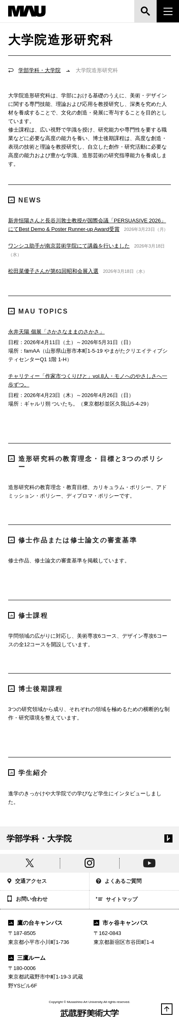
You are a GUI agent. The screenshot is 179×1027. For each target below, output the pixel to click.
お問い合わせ (27, 899)
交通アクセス (27, 882)
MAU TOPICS (38, 311)
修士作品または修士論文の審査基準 (72, 540)
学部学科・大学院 (39, 70)
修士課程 (28, 615)
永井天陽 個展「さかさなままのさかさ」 (56, 332)
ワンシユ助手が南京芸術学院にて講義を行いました (69, 246)
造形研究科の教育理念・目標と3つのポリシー (86, 462)
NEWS (24, 200)
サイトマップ (117, 900)
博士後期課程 (35, 688)
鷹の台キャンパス (35, 923)
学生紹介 (28, 772)
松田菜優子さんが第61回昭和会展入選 (53, 271)
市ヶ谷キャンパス (121, 923)
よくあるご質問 (119, 882)
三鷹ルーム (27, 958)
